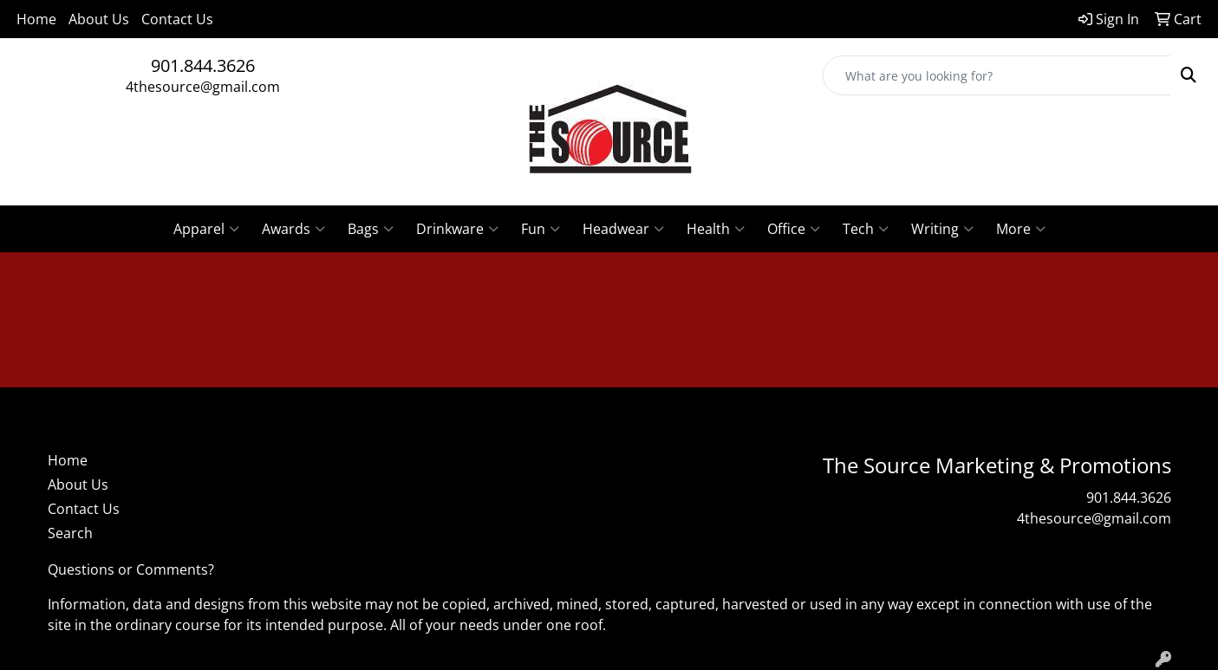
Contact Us (177, 19)
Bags (371, 228)
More (1020, 228)
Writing (942, 228)
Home (36, 19)
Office (793, 228)
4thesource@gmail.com (203, 86)
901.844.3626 (203, 65)
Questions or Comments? (131, 569)
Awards (293, 228)
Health (716, 228)
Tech (866, 228)
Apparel (206, 228)
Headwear (623, 228)
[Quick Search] (997, 75)
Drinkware (457, 228)
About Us (98, 19)
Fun (540, 228)
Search (70, 533)
